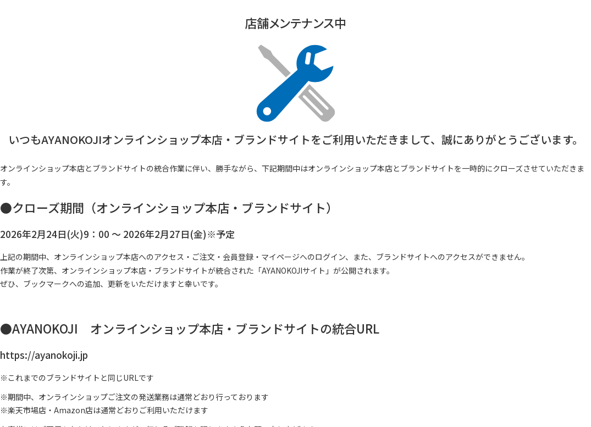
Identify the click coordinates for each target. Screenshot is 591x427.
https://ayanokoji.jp (44, 355)
